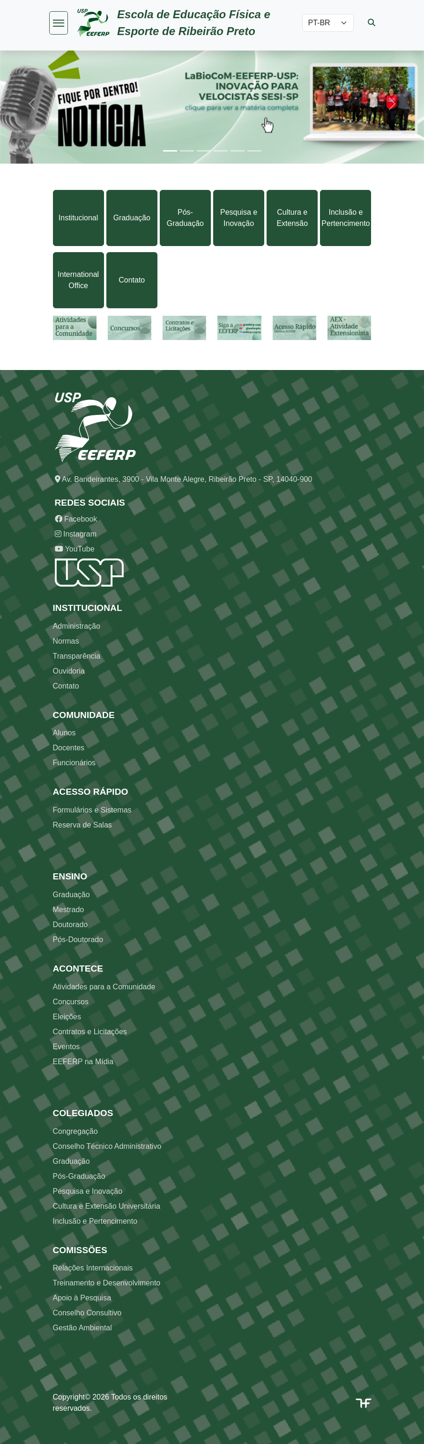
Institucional (78, 218)
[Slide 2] (187, 150)
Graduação (131, 218)
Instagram (76, 534)
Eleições (67, 1017)
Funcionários (74, 763)
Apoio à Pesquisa (82, 1298)
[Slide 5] (238, 150)
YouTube (75, 549)
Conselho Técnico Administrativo (107, 1146)
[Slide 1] (170, 150)
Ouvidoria (69, 671)
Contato (132, 280)
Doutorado (70, 925)
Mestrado (68, 910)
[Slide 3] (204, 150)
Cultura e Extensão (292, 217)
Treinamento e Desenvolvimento (107, 1283)
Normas (66, 641)
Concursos (71, 1002)
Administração (76, 626)
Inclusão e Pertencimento (345, 217)
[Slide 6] (254, 150)
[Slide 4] (221, 150)
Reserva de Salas (82, 825)
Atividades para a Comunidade (104, 987)
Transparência (77, 656)
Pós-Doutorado (78, 939)
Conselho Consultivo (87, 1313)
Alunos (64, 733)
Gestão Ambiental (82, 1328)
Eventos (66, 1047)
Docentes (69, 748)
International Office (78, 280)
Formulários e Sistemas (92, 810)
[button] (32, 104)
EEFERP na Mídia (83, 1062)
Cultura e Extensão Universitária (106, 1206)
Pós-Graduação (185, 217)
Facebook (76, 519)
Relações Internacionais (93, 1268)
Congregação (75, 1131)
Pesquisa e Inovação (238, 217)
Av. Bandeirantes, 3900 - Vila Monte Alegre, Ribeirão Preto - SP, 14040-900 (183, 479)
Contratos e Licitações (90, 1032)
